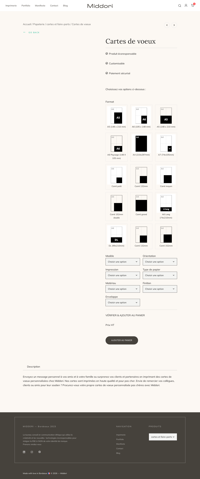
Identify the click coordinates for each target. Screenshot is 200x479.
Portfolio (26, 5)
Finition (147, 283)
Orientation (149, 256)
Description (33, 366)
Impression (112, 269)
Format (110, 101)
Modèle (110, 256)
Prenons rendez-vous (32, 444)
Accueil (27, 24)
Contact (54, 5)
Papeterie (38, 24)
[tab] (33, 366)
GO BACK (31, 32)
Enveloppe (112, 296)
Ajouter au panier (121, 340)
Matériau (111, 283)
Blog (65, 5)
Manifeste (40, 5)
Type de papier (151, 269)
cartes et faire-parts (58, 24)
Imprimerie (11, 5)
